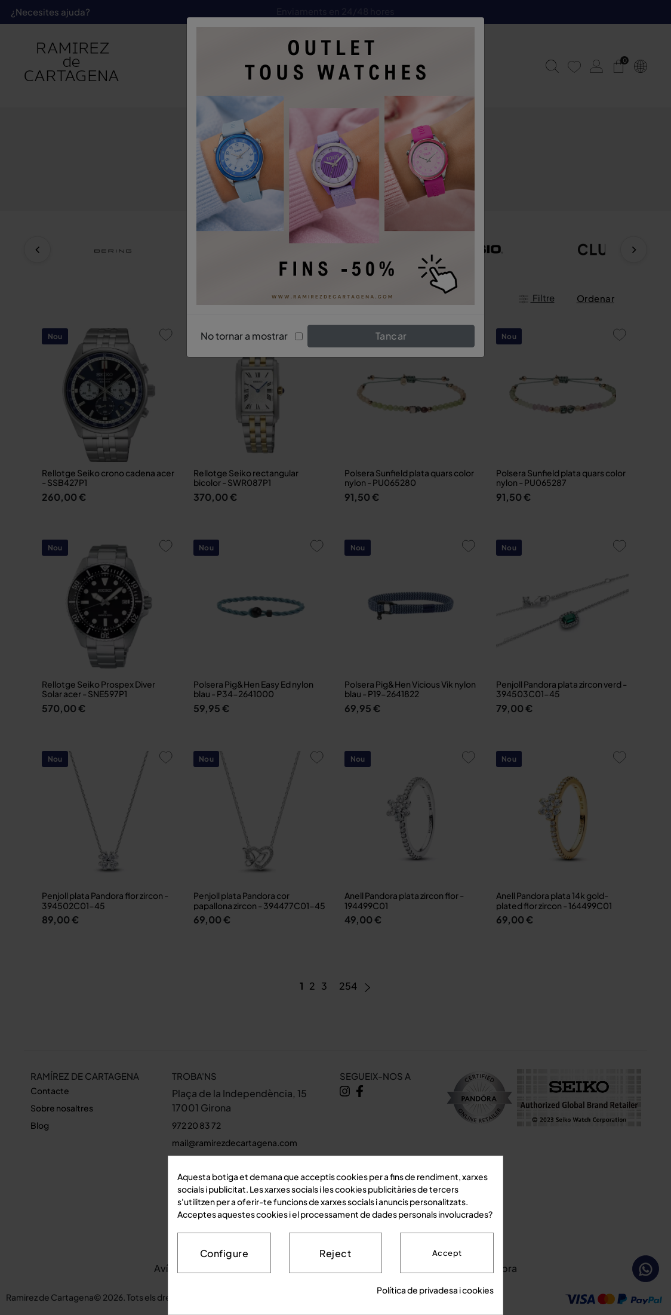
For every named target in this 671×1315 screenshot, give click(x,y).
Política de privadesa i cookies (435, 1290)
